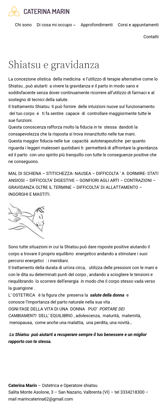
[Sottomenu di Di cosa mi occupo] (56, 25)
